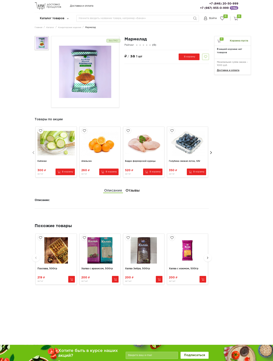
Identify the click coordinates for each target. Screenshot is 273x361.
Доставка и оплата (81, 6)
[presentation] (33, 149)
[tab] (113, 186)
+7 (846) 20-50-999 (223, 3)
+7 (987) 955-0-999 (214, 8)
